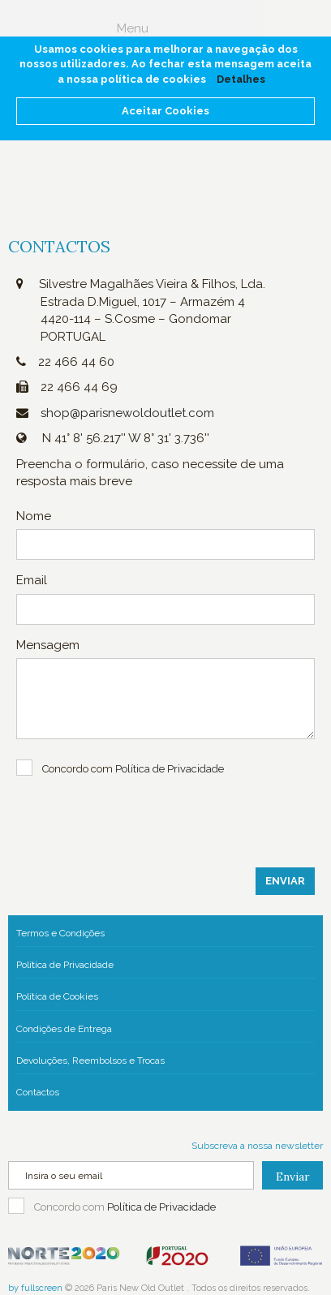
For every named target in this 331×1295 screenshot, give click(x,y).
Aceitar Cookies (165, 111)
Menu (132, 28)
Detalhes (241, 79)
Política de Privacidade (65, 964)
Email (31, 580)
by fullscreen (35, 1288)
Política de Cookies (57, 996)
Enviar (285, 881)
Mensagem (48, 645)
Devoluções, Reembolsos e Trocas (90, 1060)
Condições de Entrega (64, 1029)
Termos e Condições (60, 933)
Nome (33, 516)
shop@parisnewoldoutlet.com (127, 413)
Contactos (37, 1092)
